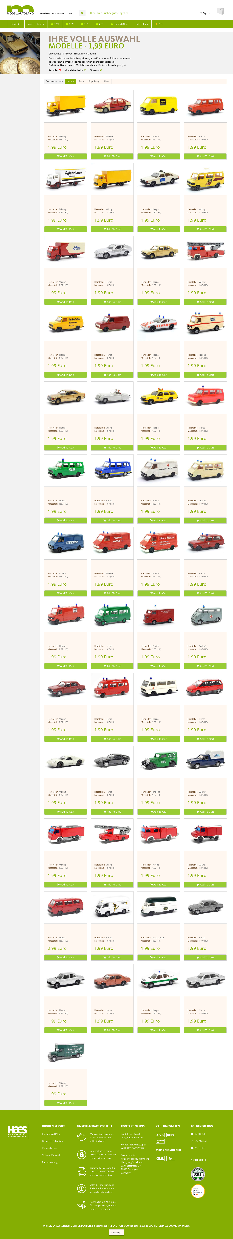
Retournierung (50, 1162)
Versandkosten (50, 1148)
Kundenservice (59, 13)
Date (106, 81)
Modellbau (142, 24)
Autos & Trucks (36, 24)
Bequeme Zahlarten (52, 1141)
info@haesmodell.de (132, 1137)
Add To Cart (65, 156)
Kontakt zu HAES (51, 1134)
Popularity (94, 81)
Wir (71, 13)
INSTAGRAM (200, 1141)
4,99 (99, 24)
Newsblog (44, 13)
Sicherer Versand (51, 1155)
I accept (116, 1232)
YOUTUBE (200, 1148)
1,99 (55, 24)
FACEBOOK (200, 1134)
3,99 (84, 24)
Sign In (205, 13)
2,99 (69, 24)
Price (81, 81)
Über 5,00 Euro (119, 24)
